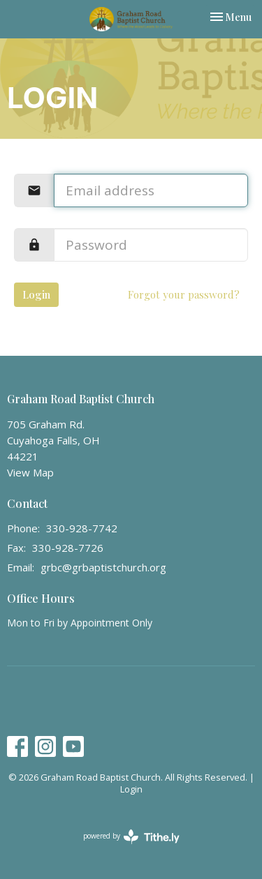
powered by (131, 837)
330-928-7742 (81, 528)
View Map (30, 472)
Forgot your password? (184, 294)
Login (36, 294)
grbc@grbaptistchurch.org (103, 567)
